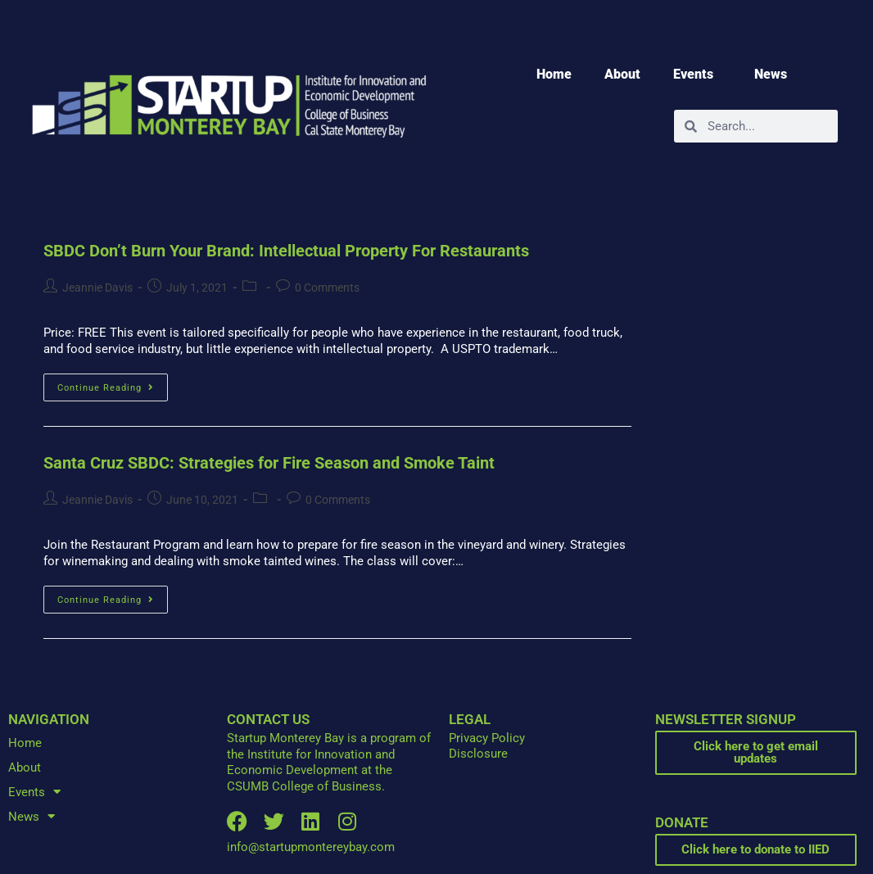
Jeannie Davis (97, 287)
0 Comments (327, 287)
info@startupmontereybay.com (311, 847)
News (774, 74)
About (622, 74)
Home (554, 74)
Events (697, 74)
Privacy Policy (487, 738)
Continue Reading (112, 383)
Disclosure (478, 753)
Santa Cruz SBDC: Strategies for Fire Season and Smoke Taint (269, 463)
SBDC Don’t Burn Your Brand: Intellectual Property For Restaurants (286, 250)
